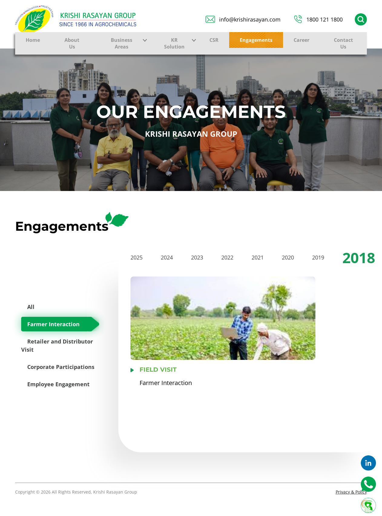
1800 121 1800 (324, 19)
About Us (71, 43)
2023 (197, 257)
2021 (258, 257)
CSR (214, 40)
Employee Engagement (58, 384)
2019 (318, 257)
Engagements (256, 40)
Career (301, 40)
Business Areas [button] (121, 43)
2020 (288, 257)
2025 (136, 257)
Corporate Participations (60, 366)
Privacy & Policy (351, 492)
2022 (227, 257)
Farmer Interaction (53, 324)
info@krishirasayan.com (250, 19)
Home (33, 40)
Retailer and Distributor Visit (57, 345)
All (31, 306)
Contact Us (343, 43)
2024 (167, 257)
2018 (358, 257)
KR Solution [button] (174, 43)
